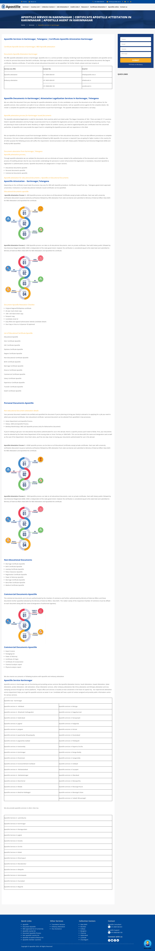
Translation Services (58, 924)
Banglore (83, 931)
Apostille (25, 924)
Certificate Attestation (98, 7)
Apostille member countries (32, 940)
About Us (32, 2)
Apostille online (113, 7)
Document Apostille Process (32, 933)
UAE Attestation (63, 7)
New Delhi (83, 924)
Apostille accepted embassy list (33, 937)
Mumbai (83, 927)
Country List (36, 7)
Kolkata (82, 929)
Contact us (123, 7)
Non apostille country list (31, 935)
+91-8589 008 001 (98, 2)
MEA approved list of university (33, 929)
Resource (85, 7)
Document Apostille (29, 927)
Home (24, 2)
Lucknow (83, 937)
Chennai (83, 933)
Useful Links (75, 7)
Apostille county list (29, 931)
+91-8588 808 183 (115, 932)
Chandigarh (84, 940)
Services (26, 7)
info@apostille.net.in (114, 2)
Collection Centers (49, 7)
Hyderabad (84, 935)
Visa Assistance (57, 929)
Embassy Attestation (58, 927)
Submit (135, 60)
